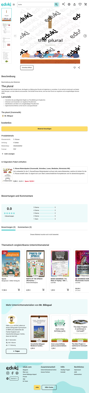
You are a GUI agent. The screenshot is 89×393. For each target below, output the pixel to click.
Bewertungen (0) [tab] (8, 227)
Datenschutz (78, 374)
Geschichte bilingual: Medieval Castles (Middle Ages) (38, 345)
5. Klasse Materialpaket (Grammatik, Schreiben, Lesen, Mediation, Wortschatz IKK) (41, 168)
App (24, 379)
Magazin (25, 370)
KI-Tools (25, 381)
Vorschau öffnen (27, 67)
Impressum (77, 370)
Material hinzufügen (44, 129)
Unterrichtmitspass (32, 282)
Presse (25, 376)
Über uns (25, 372)
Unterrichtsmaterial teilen (48, 370)
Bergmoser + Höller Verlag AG (11, 281)
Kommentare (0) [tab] (25, 227)
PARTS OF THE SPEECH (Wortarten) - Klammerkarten (34, 280)
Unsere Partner (45, 372)
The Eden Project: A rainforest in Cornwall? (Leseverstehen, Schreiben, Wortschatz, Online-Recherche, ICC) (80, 345)
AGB (75, 372)
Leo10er (53, 282)
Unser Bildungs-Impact (30, 374)
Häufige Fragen (65, 370)
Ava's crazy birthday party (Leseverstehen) (58, 345)
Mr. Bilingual (8, 116)
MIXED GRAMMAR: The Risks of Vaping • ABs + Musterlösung (59, 280)
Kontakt (63, 372)
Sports (4, 279)
